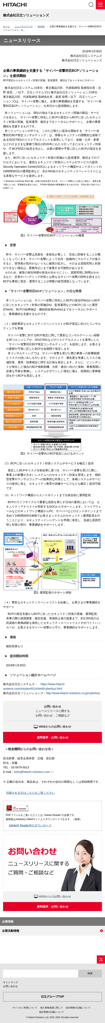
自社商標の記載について (78, 1007)
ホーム (6, 26)
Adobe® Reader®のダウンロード (30, 825)
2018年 (41, 26)
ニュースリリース (24, 26)
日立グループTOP (52, 996)
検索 (90, 973)
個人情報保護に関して (51, 1007)
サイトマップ (10, 982)
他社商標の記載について (51, 1012)
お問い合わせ (10, 986)
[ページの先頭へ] (101, 959)
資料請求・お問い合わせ (52, 737)
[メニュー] (100, 4)
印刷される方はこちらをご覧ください (30, 792)
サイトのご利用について (24, 1007)
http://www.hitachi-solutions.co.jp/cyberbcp (73, 693)
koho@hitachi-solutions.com (32, 772)
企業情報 (8, 921)
